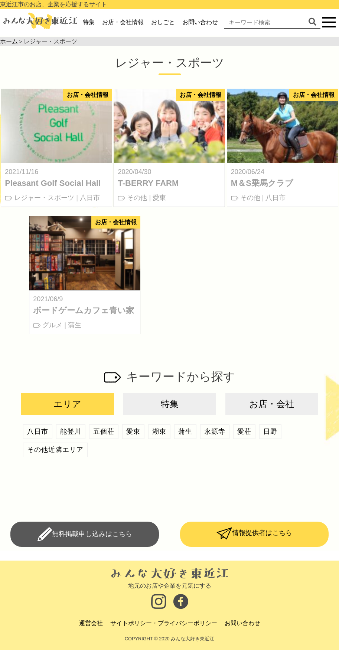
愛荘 (244, 431)
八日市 (37, 431)
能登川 (70, 431)
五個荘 (103, 431)
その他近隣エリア (55, 449)
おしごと (163, 22)
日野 (270, 431)
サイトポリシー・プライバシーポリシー (163, 623)
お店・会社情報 (123, 22)
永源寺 (214, 431)
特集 (89, 22)
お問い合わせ (200, 22)
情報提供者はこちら (262, 532)
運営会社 (91, 623)
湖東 (159, 431)
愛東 (133, 431)
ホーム (9, 41)
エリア (67, 404)
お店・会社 (271, 404)
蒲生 (185, 431)
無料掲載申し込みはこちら (92, 534)
